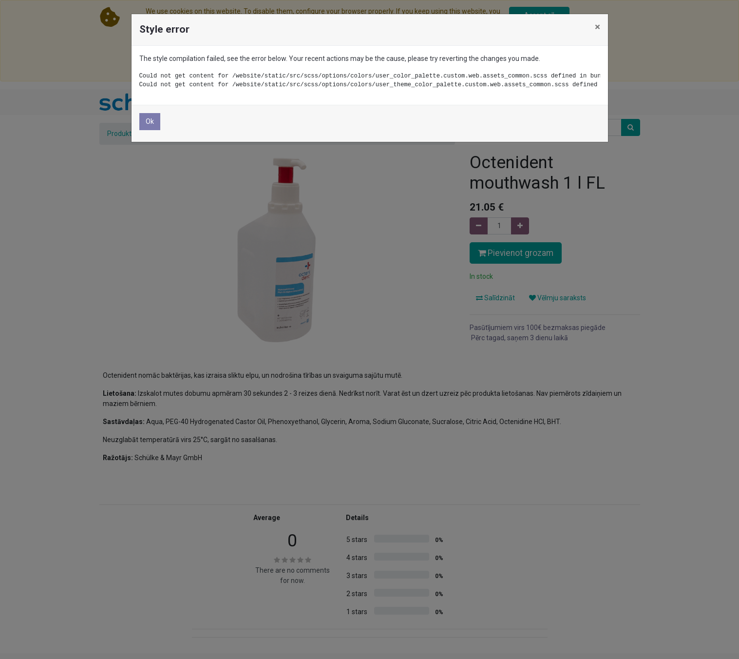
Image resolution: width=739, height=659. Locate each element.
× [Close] (597, 27)
